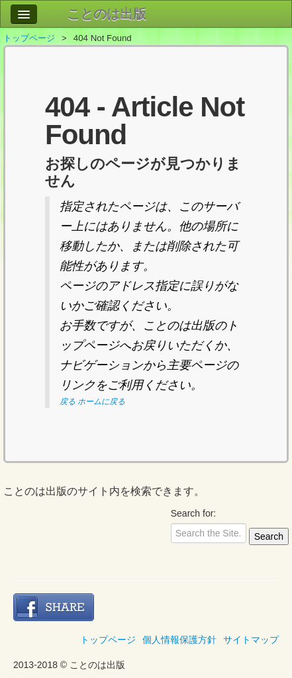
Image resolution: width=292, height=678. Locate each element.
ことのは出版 (106, 14)
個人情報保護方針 (179, 639)
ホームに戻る (101, 401)
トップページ (29, 38)
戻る (67, 401)
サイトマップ (251, 639)
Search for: (193, 513)
